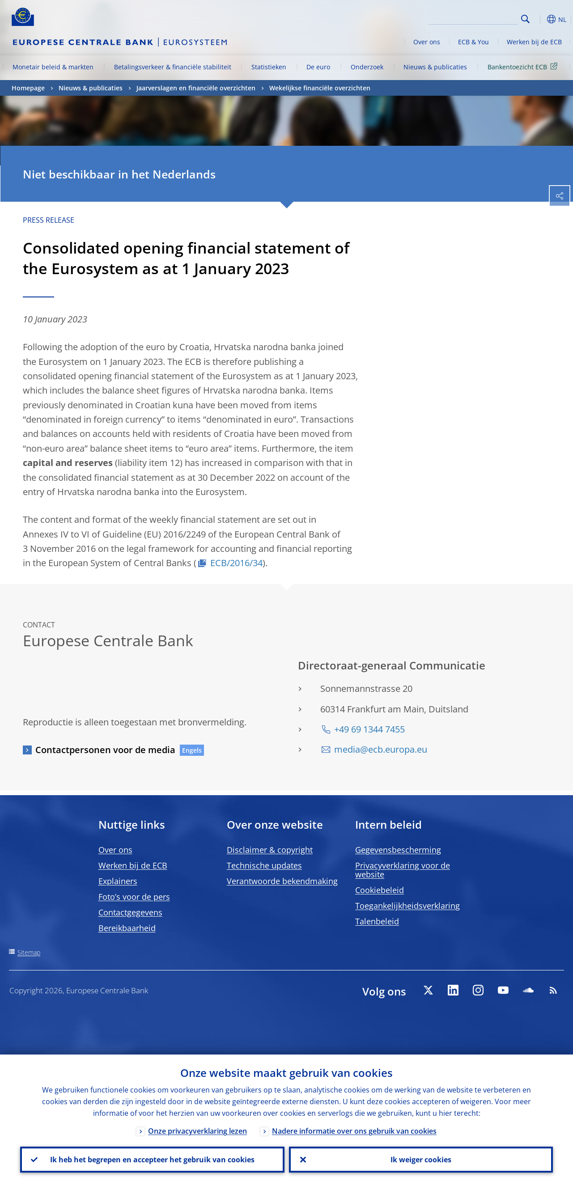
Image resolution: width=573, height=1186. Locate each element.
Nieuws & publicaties (435, 67)
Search (525, 19)
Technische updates (264, 865)
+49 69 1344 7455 (369, 729)
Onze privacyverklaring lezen (197, 1131)
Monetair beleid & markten (53, 67)
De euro (318, 67)
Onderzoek (367, 67)
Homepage (28, 88)
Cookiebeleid (379, 890)
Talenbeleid (377, 921)
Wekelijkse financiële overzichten (319, 88)
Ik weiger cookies (420, 1160)
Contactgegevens (130, 912)
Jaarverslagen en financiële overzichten (195, 88)
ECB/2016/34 (236, 563)
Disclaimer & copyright (270, 849)
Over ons (426, 42)
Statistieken (268, 67)
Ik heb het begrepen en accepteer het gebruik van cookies (152, 1160)
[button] (539, 19)
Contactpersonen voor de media (105, 750)
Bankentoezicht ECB (524, 66)
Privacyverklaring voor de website (402, 870)
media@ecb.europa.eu (380, 749)
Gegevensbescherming (398, 849)
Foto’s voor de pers (134, 896)
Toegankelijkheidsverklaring (407, 905)
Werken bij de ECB (534, 42)
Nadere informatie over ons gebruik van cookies (354, 1131)
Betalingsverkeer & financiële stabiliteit (172, 67)
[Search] (473, 18)
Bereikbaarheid (127, 928)
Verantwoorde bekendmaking (282, 881)
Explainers (117, 881)
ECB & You (473, 42)
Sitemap (28, 952)
